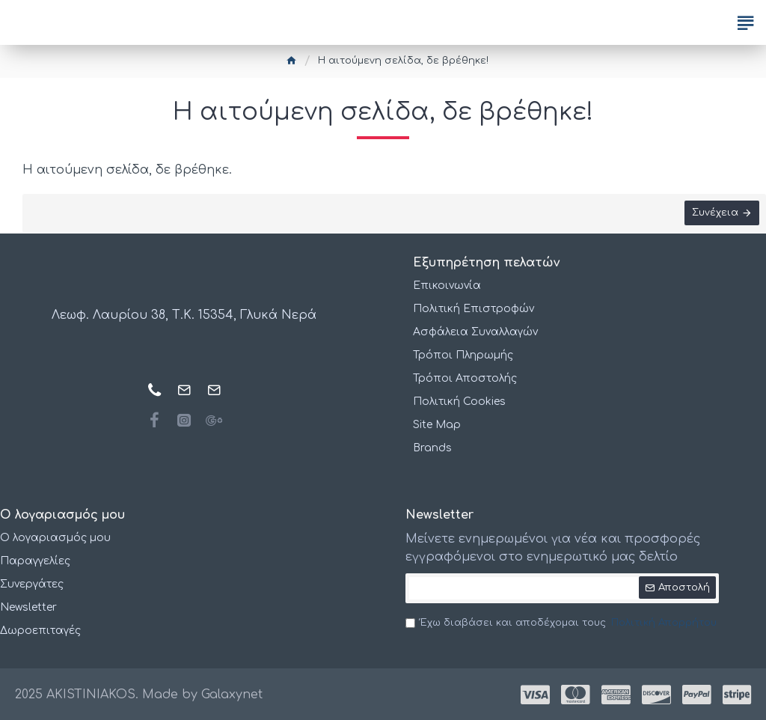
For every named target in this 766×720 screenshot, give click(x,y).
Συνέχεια (714, 213)
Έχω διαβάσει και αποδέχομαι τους (562, 623)
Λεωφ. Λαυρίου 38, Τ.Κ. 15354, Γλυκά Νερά (184, 316)
